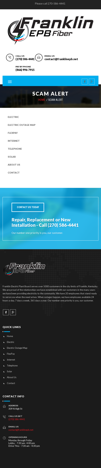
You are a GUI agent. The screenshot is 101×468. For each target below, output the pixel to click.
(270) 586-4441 (25, 59)
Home (10, 336)
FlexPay (13, 133)
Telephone (15, 148)
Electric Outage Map (22, 125)
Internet (14, 140)
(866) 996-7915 (25, 69)
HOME (41, 99)
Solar (12, 156)
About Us (14, 164)
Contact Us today (28, 207)
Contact (14, 172)
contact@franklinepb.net (61, 59)
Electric (13, 117)
